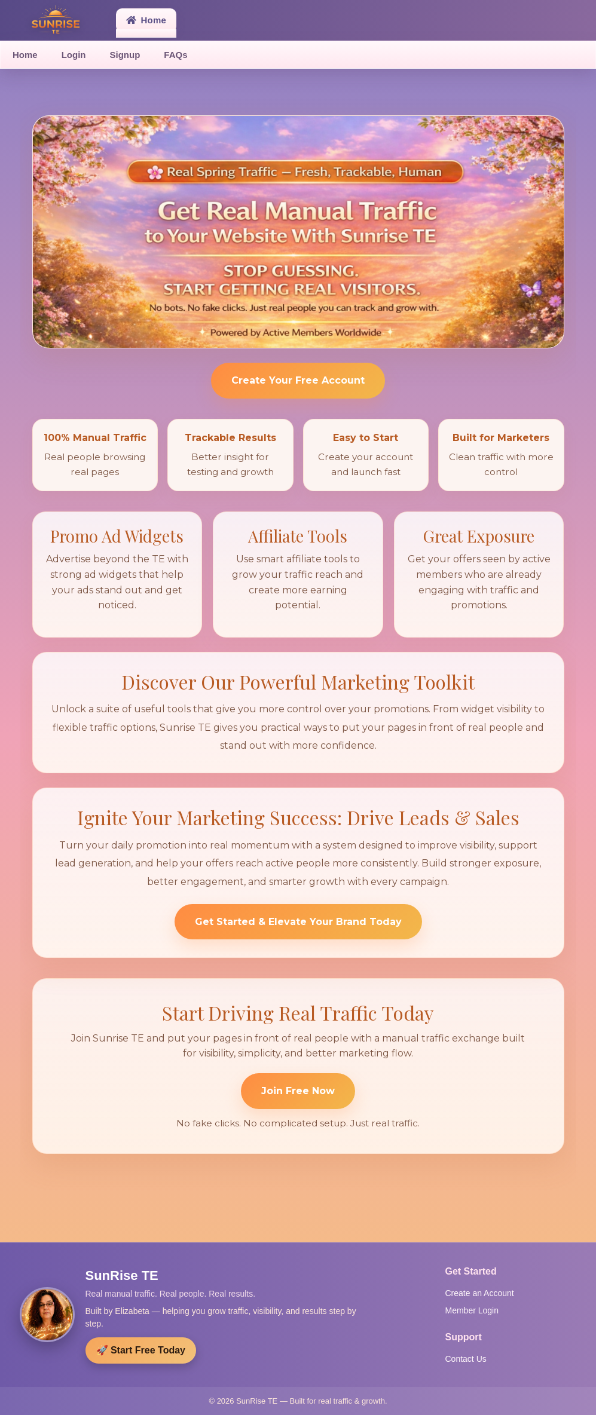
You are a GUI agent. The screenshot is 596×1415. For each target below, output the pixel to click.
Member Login (472, 1310)
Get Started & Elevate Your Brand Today (298, 921)
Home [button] (146, 20)
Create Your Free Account (298, 380)
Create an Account (479, 1293)
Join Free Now (298, 1091)
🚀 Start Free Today (141, 1350)
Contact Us (466, 1359)
